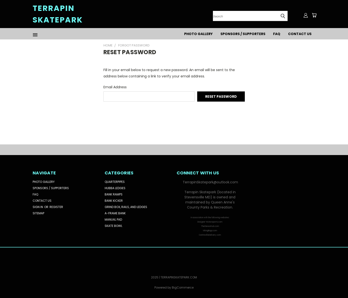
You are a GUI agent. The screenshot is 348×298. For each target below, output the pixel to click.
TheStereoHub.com (210, 226)
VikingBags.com (210, 230)
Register (56, 207)
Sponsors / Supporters (242, 33)
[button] (209, 221)
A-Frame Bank (115, 213)
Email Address (115, 87)
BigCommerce (183, 287)
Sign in (38, 207)
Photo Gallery (198, 33)
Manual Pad (113, 219)
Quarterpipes (115, 182)
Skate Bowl (113, 226)
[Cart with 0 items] (314, 15)
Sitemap (38, 213)
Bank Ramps (114, 194)
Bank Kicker (114, 201)
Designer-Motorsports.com (209, 222)
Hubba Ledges (115, 188)
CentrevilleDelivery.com (210, 235)
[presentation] (140, 114)
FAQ (276, 33)
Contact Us (300, 33)
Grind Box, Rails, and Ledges (126, 207)
